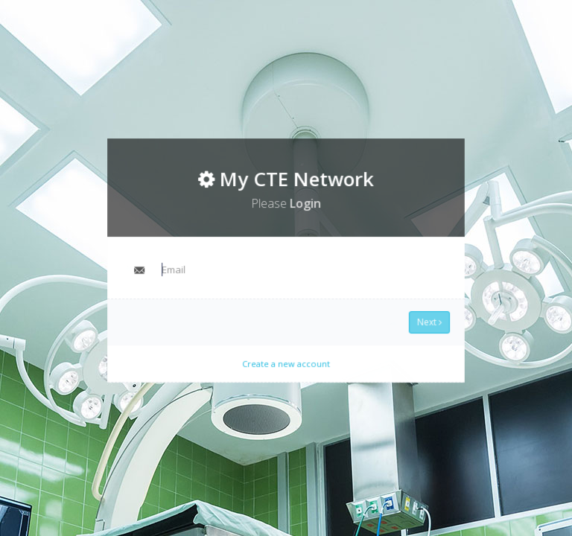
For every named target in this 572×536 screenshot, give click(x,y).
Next (424, 320)
